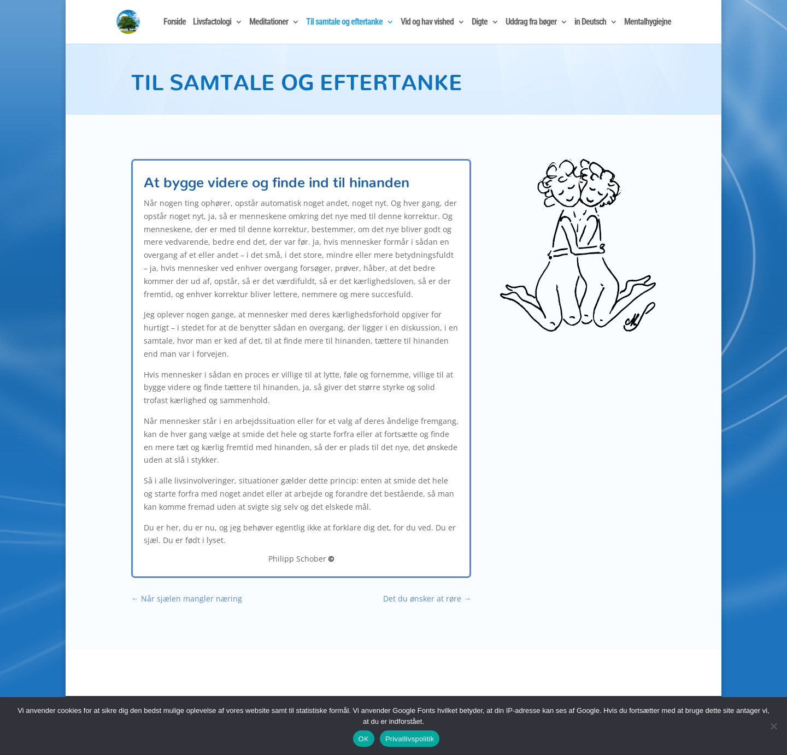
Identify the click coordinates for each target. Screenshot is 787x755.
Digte (480, 22)
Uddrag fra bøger (531, 22)
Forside (174, 22)
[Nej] (773, 726)
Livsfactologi (212, 22)
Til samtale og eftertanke (344, 22)
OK (364, 739)
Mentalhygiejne (647, 22)
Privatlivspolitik (409, 739)
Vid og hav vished (427, 22)
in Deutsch (590, 22)
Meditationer (268, 22)
